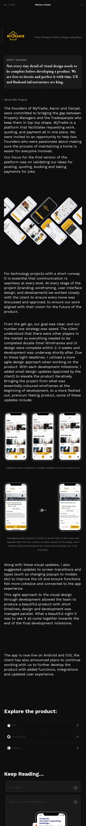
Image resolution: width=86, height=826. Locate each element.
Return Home (43, 4)
